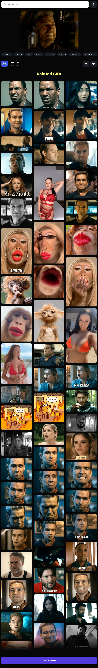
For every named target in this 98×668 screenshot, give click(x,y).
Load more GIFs (49, 660)
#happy (18, 54)
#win (29, 54)
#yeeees (62, 54)
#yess (38, 54)
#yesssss (50, 54)
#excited (6, 54)
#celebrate (75, 54)
